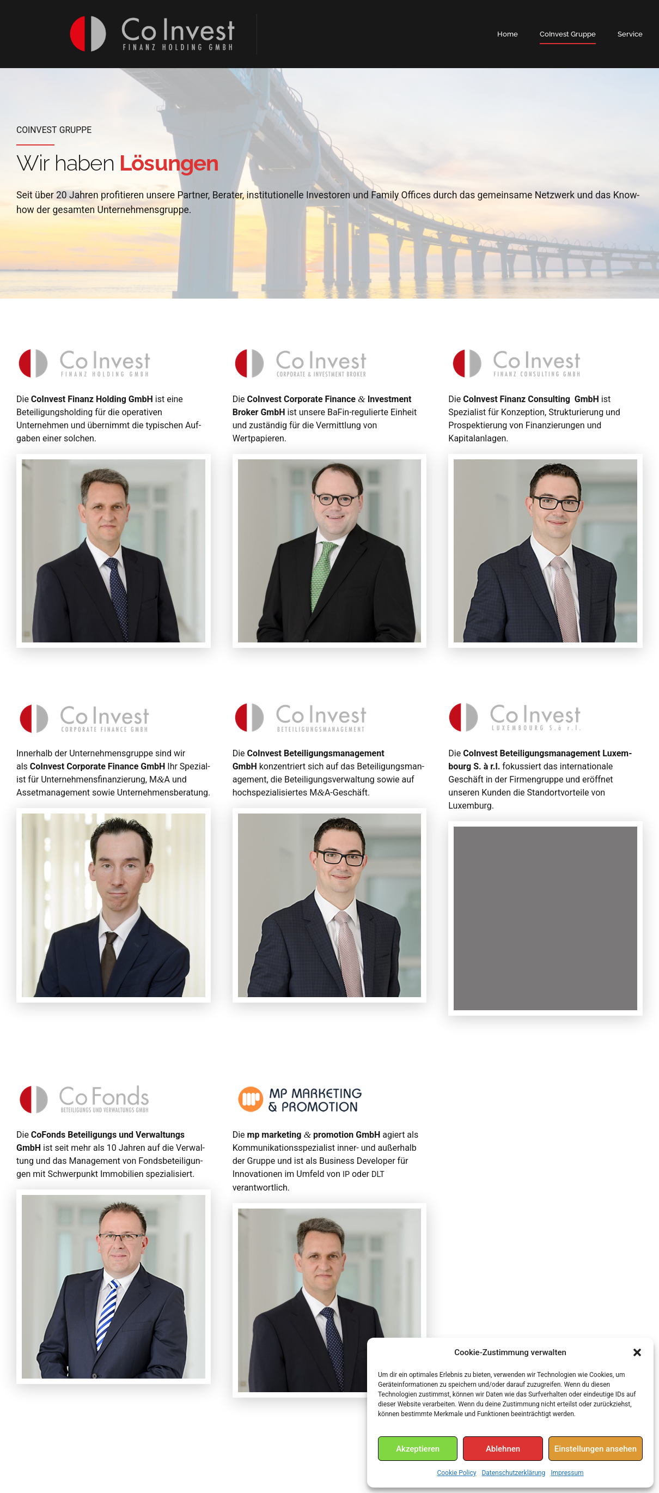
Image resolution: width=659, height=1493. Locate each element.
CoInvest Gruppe (568, 34)
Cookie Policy (456, 1473)
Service (630, 34)
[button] (637, 1352)
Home (507, 34)
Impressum (567, 1473)
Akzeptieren (418, 1449)
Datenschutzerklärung (513, 1473)
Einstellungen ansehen (595, 1449)
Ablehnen (503, 1449)
